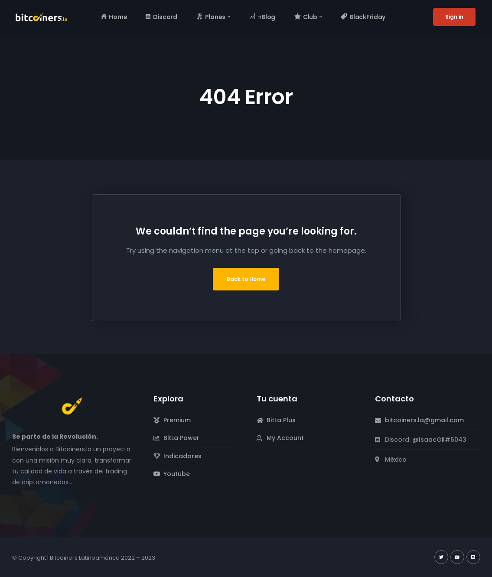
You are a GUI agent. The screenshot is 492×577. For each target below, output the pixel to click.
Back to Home (246, 279)
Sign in (454, 16)
